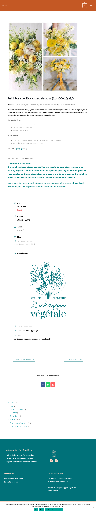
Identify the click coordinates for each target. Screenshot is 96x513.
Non (41, 510)
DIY (11, 406)
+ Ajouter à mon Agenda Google (28, 360)
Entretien (12, 420)
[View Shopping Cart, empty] (84, 5)
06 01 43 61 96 (32, 331)
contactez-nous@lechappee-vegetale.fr (32, 339)
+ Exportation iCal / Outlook (70, 360)
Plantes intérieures (18, 427)
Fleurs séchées (16, 410)
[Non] (93, 507)
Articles (11, 403)
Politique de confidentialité (54, 510)
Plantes (13, 413)
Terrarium (14, 416)
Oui (36, 510)
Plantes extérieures (19, 423)
